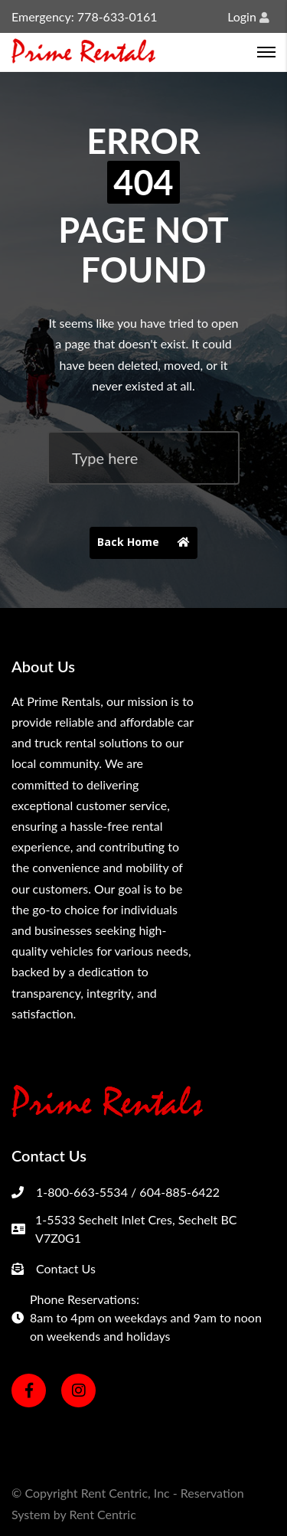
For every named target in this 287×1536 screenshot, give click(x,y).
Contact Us (66, 1268)
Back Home (147, 543)
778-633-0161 (117, 16)
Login (248, 16)
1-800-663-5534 (82, 1192)
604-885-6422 (179, 1192)
